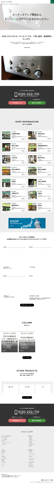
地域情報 (30, 439)
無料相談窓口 (31, 465)
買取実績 (3, 459)
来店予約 (30, 463)
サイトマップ (3, 465)
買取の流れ (27, 47)
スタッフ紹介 (3, 462)
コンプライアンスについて (6, 442)
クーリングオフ (31, 453)
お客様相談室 (31, 459)
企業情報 (30, 450)
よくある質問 (4, 439)
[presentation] (47, 481)
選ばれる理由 (4, 437)
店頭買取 (30, 445)
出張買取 (30, 437)
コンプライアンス (32, 454)
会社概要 (30, 451)
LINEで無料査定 (36, 103)
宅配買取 (30, 442)
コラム (2, 454)
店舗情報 (3, 461)
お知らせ (3, 453)
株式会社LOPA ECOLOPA (6, 1)
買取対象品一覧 (31, 444)
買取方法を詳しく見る (26, 305)
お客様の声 (4, 444)
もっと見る (26, 357)
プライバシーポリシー (33, 458)
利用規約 (30, 456)
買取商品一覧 (3, 451)
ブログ (2, 464)
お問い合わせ (31, 462)
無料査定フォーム (17, 103)
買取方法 (3, 441)
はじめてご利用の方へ (6, 436)
